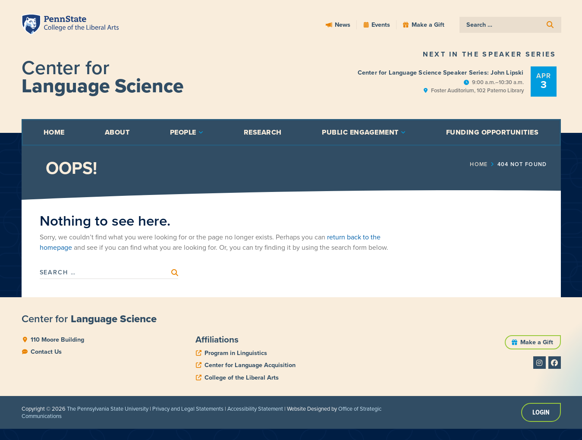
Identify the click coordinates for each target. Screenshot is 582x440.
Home (508, 164)
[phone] (231, 353)
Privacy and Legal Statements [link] (187, 409)
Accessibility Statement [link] (255, 409)
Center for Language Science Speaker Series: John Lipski (441, 72)
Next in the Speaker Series (490, 54)
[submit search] (550, 25)
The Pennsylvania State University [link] (107, 409)
